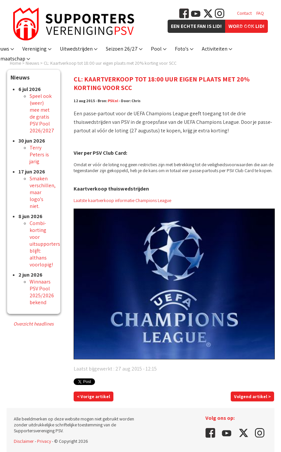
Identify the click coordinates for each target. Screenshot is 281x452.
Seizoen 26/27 (122, 48)
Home (15, 63)
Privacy (44, 441)
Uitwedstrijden (76, 48)
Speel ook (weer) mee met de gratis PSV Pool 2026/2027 (42, 113)
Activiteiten (214, 48)
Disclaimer (24, 441)
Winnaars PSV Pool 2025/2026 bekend (42, 292)
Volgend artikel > (252, 396)
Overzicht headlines (33, 324)
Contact (244, 13)
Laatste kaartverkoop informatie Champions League (122, 200)
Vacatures (246, 26)
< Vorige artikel (93, 396)
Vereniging (34, 48)
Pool (156, 48)
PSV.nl (113, 100)
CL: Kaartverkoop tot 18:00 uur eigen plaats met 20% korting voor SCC (110, 63)
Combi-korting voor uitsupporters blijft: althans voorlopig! (45, 244)
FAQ (260, 13)
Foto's (182, 48)
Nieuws (32, 63)
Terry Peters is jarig (39, 154)
